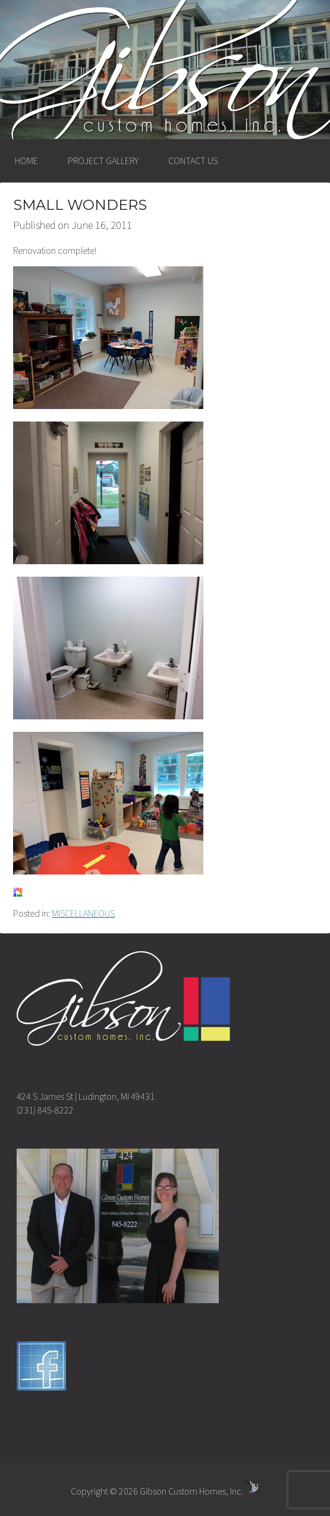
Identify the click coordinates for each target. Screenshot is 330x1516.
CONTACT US (193, 160)
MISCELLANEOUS (83, 913)
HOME (26, 160)
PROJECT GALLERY (103, 160)
